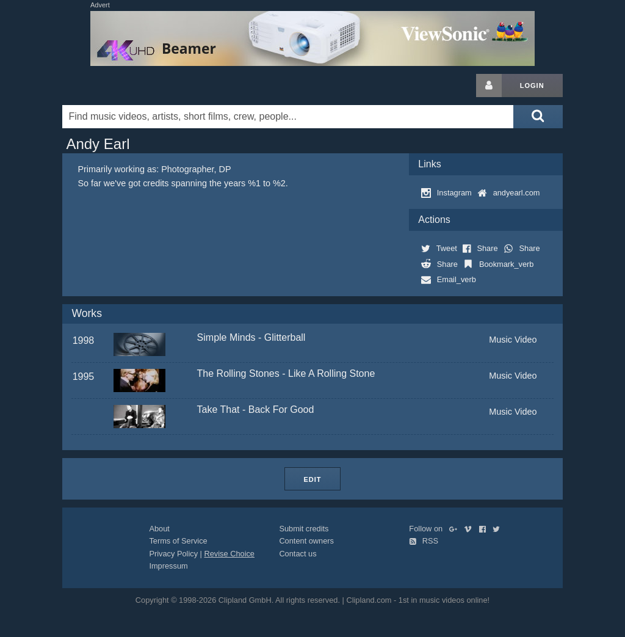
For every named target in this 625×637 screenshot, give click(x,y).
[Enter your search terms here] (287, 116)
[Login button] (489, 85)
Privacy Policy (173, 553)
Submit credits (303, 528)
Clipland (126, 85)
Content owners (306, 540)
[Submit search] (537, 116)
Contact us (297, 553)
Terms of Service (178, 540)
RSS (423, 540)
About (159, 528)
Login (532, 85)
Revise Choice (229, 553)
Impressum (168, 565)
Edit (312, 479)
